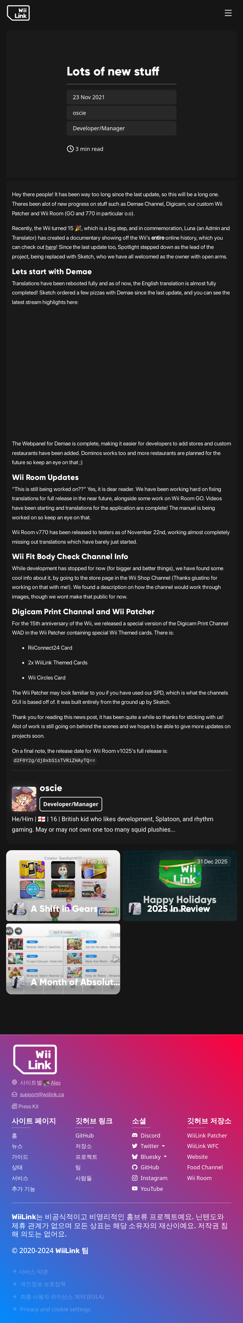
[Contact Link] (42, 1094)
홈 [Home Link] (14, 1135)
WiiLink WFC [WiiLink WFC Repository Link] (203, 1146)
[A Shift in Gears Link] (63, 885)
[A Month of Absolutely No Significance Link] (63, 958)
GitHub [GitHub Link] (84, 1135)
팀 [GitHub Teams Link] (78, 1167)
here (51, 247)
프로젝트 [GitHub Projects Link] (86, 1156)
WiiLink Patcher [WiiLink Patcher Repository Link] (207, 1135)
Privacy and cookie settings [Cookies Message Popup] (51, 1309)
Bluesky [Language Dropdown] (147, 1156)
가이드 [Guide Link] (20, 1156)
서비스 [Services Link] (20, 1178)
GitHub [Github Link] (145, 1167)
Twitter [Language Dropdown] (146, 1146)
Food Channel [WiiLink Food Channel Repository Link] (205, 1167)
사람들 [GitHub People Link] (83, 1178)
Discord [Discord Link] (146, 1135)
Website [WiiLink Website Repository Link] (197, 1156)
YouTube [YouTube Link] (147, 1188)
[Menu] (228, 13)
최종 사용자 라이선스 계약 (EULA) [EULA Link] (58, 1296)
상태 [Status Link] (17, 1167)
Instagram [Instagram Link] (150, 1178)
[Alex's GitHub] (52, 1082)
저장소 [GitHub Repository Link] (83, 1146)
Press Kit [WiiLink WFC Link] (25, 1106)
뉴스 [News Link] (17, 1146)
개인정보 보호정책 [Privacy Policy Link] (39, 1284)
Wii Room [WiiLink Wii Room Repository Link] (199, 1178)
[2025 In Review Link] (180, 885)
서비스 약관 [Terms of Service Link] (30, 1271)
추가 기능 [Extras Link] (23, 1188)
